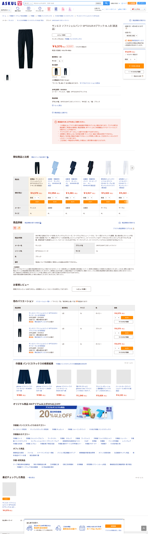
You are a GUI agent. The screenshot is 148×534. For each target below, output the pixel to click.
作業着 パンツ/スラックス (45, 16)
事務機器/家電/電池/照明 (87, 453)
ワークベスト (52, 438)
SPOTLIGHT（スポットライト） (60, 20)
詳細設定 (98, 3)
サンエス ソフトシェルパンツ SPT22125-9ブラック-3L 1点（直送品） (43, 329)
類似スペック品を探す (39, 157)
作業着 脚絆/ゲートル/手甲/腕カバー (69, 444)
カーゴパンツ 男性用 (20, 429)
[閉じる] (123, 519)
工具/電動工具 (54, 464)
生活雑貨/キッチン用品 (121, 453)
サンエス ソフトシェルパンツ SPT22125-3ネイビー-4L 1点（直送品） (43, 345)
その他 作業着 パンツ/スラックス (64, 16)
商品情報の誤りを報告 (33, 223)
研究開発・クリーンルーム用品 (96, 464)
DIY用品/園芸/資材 (48, 467)
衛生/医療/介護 (34, 455)
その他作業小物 (115, 444)
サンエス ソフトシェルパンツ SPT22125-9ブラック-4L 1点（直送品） (9, 505)
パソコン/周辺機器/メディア (66, 453)
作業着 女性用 (17, 444)
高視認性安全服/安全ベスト (71, 441)
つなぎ (86, 441)
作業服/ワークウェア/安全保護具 (18, 16)
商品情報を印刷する (137, 20)
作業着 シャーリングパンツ (77, 429)
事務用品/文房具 (18, 453)
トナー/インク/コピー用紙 (45, 453)
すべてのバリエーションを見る (90, 83)
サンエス (11, 20)
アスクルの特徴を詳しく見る (113, 530)
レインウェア (126, 441)
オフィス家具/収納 (105, 453)
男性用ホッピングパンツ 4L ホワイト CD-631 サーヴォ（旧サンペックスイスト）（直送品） (108, 183)
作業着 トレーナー (121, 438)
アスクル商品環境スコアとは (123, 229)
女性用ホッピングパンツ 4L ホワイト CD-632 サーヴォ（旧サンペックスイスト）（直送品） (126, 183)
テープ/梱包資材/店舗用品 (21, 464)
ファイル (30, 453)
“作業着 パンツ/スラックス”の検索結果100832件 (71, 364)
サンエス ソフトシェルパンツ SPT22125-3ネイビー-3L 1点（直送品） (43, 314)
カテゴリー (5, 10)
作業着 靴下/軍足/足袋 (47, 444)
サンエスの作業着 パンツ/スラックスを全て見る (30, 20)
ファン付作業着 (113, 441)
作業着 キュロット (58, 429)
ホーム (4, 16)
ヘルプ (125, 3)
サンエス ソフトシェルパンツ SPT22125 (88, 16)
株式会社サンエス (138, 40)
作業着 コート (17, 438)
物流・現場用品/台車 (40, 464)
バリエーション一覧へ (43, 301)
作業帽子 (104, 444)
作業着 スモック (66, 438)
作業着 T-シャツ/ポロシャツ (103, 438)
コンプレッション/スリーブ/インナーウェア (45, 441)
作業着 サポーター (91, 444)
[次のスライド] (134, 379)
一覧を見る (31, 477)
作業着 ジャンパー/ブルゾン (35, 438)
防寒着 (94, 441)
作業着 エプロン (31, 444)
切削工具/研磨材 (68, 464)
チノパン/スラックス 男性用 (39, 429)
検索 (106, 3)
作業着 (32, 16)
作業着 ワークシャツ (83, 438)
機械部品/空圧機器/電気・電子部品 (121, 464)
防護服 (102, 441)
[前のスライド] (13, 379)
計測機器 (80, 464)
